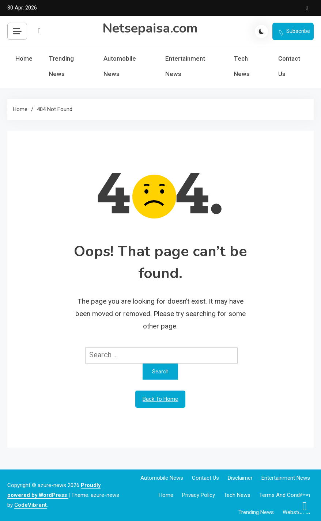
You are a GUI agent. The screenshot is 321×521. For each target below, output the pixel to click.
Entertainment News (185, 66)
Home (24, 58)
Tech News (242, 66)
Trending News (61, 66)
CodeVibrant (30, 505)
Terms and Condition (284, 495)
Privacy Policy (198, 495)
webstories (296, 512)
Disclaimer (240, 478)
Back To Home (160, 399)
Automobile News (119, 66)
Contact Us (289, 66)
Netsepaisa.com (150, 28)
